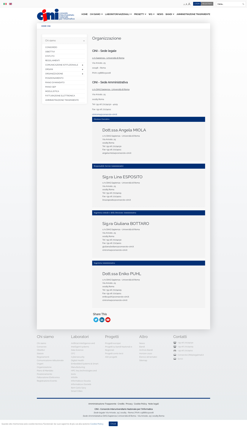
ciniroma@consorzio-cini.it (104, 114)
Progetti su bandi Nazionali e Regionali (118, 348)
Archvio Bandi (146, 350)
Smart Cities (76, 391)
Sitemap (143, 360)
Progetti (139, 14)
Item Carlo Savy (78, 388)
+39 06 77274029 (185, 346)
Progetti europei (113, 343)
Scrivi (180, 359)
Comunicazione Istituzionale (50, 360)
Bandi (169, 14)
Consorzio (41, 347)
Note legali (153, 404)
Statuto (40, 353)
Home (84, 14)
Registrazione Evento (47, 381)
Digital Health (77, 360)
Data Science (77, 350)
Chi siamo (95, 14)
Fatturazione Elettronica (48, 377)
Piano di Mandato (45, 370)
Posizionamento (44, 374)
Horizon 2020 (145, 353)
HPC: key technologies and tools (84, 372)
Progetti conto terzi (114, 353)
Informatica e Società (81, 384)
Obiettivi (41, 350)
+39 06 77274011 (185, 350)
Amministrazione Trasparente (193, 14)
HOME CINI (45, 26)
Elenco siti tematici (148, 357)
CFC (73, 353)
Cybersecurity (77, 357)
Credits (121, 404)
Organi (40, 364)
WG (150, 14)
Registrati (207, 4)
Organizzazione (106, 38)
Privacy (129, 404)
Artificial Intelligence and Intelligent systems (83, 345)
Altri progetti (111, 357)
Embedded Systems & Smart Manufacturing (84, 365)
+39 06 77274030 (185, 342)
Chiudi (113, 424)
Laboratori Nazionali (117, 14)
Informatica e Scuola (81, 381)
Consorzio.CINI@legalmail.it (191, 355)
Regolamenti (43, 357)
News (160, 14)
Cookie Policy (140, 404)
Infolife (74, 377)
